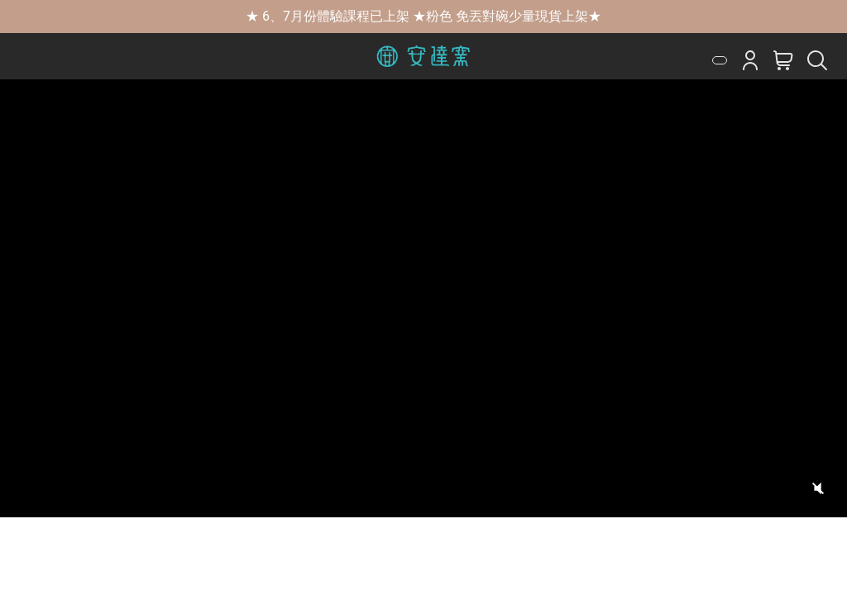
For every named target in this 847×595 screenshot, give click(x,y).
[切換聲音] (818, 488)
